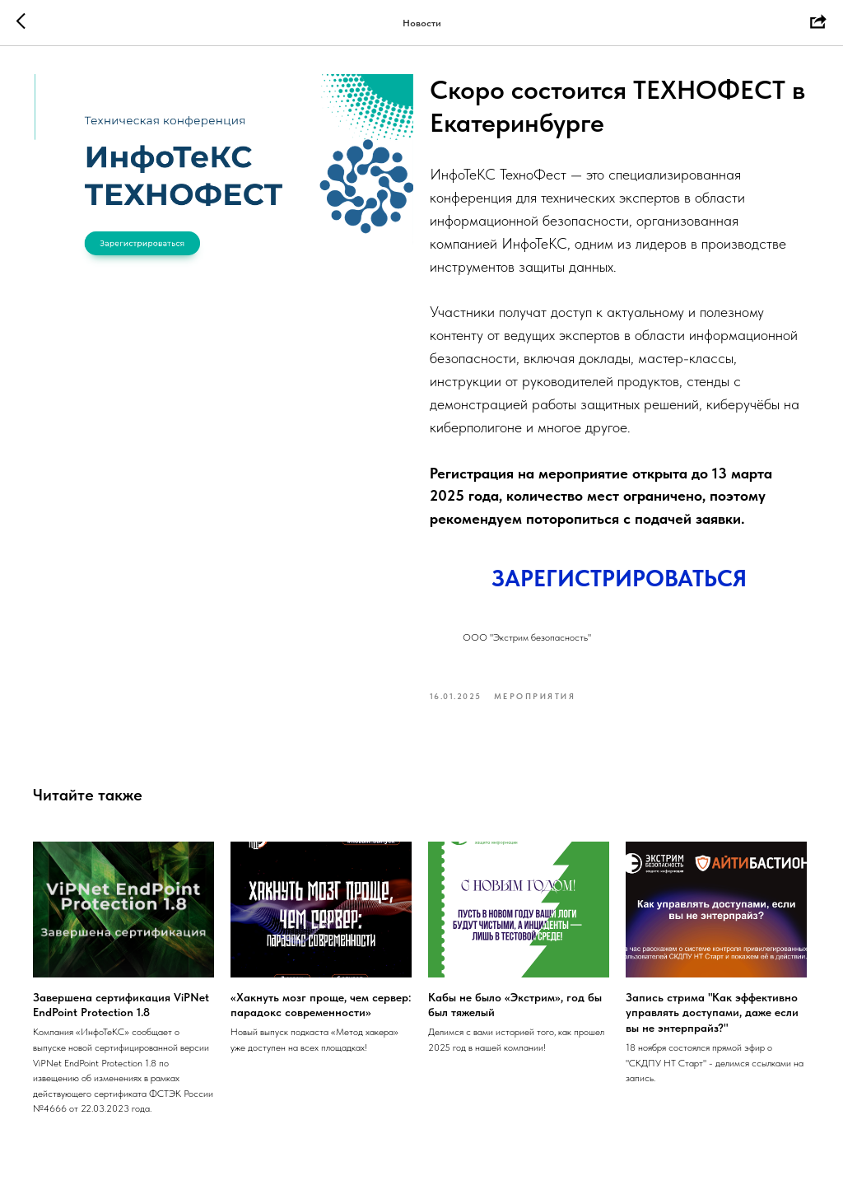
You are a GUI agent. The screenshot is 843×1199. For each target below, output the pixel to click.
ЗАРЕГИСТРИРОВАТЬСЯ (619, 582)
